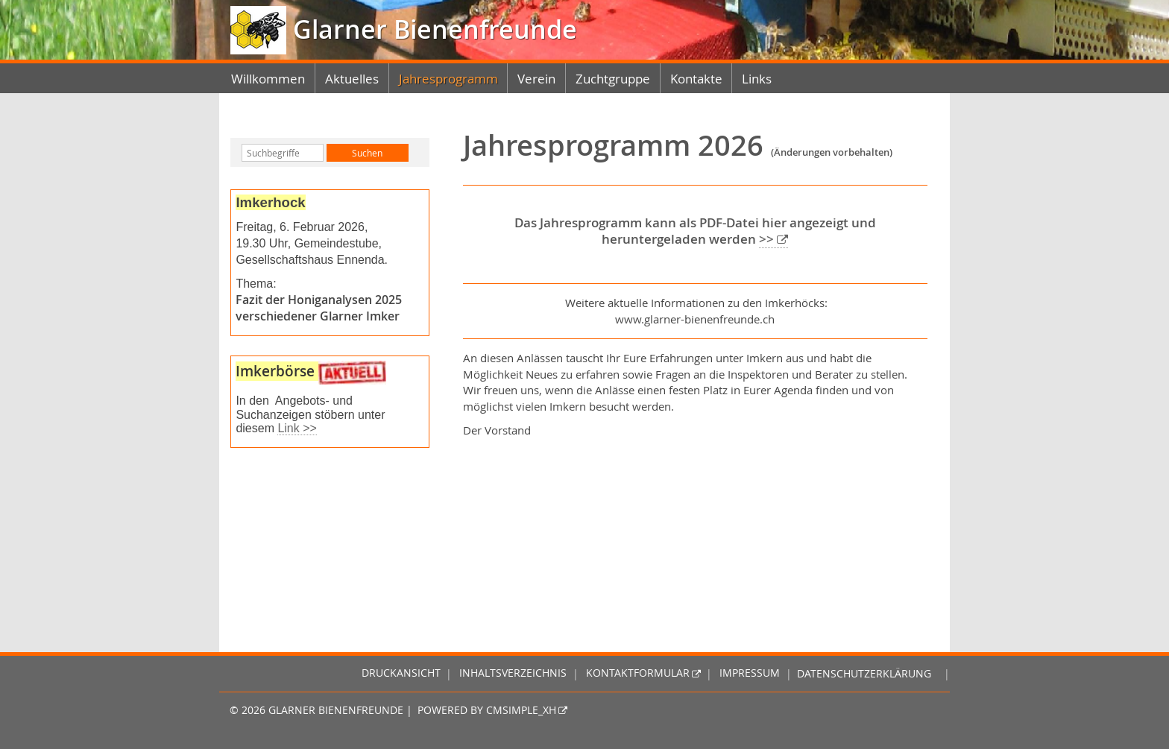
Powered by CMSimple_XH (487, 710)
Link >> (296, 428)
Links (757, 78)
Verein (536, 78)
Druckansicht (401, 673)
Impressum (749, 673)
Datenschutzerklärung (864, 673)
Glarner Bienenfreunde (431, 29)
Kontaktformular (638, 673)
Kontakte (696, 78)
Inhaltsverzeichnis (513, 673)
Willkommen (268, 78)
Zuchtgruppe (613, 78)
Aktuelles (352, 78)
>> (766, 239)
